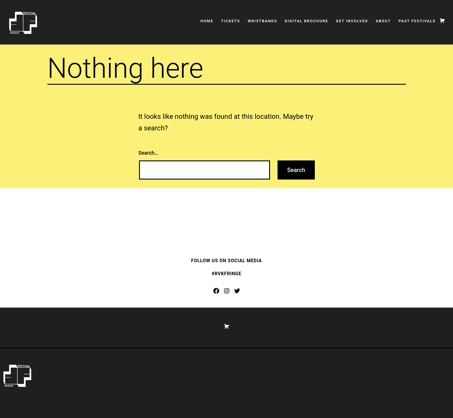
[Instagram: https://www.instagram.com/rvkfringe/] (226, 291)
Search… (148, 153)
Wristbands (262, 21)
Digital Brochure (306, 21)
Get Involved (352, 21)
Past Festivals (417, 21)
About (383, 21)
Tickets (230, 21)
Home (206, 21)
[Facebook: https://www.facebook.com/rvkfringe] (216, 291)
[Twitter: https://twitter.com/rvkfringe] (237, 291)
